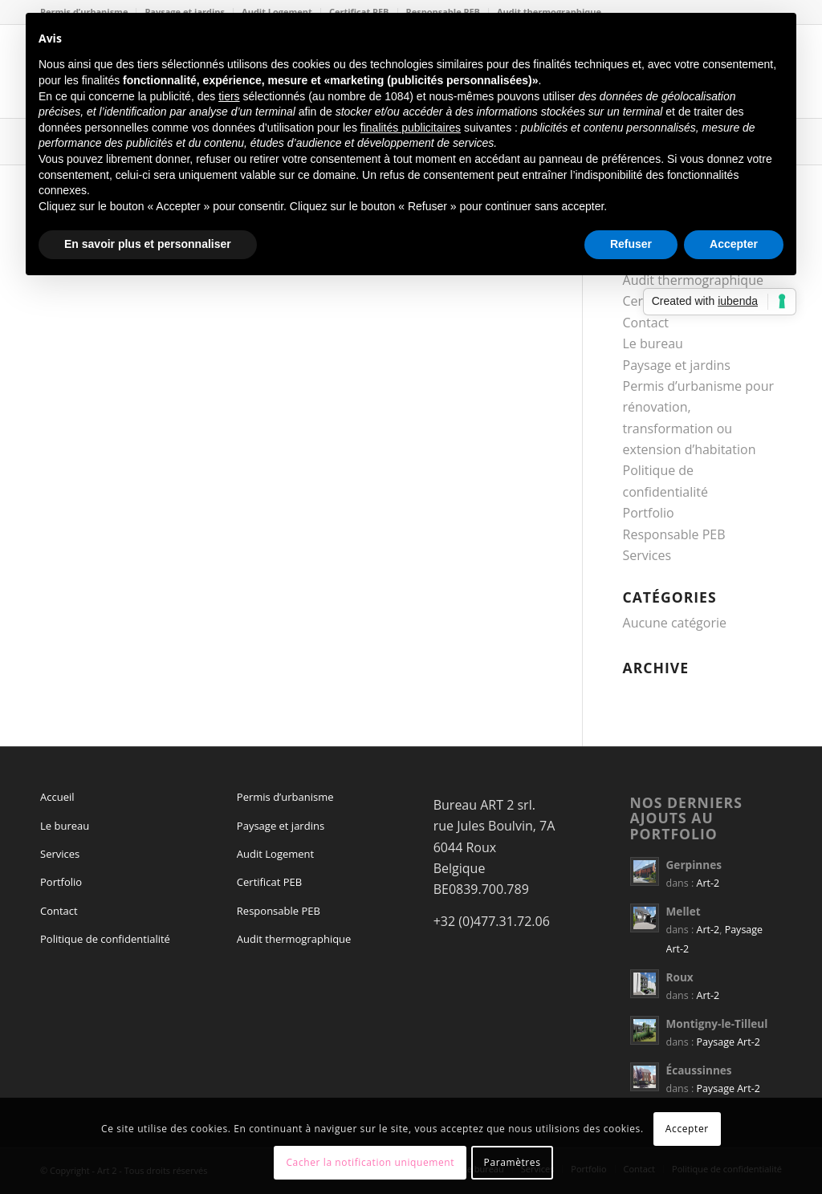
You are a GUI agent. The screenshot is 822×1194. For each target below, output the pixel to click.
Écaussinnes (699, 1070)
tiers (228, 96)
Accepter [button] (734, 244)
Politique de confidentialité (105, 939)
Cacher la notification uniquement (370, 1162)
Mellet (683, 911)
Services (647, 555)
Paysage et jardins (676, 365)
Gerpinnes (694, 864)
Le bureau (653, 343)
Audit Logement (275, 854)
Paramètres (512, 1162)
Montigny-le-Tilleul (717, 1023)
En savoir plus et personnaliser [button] (147, 244)
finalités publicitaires (410, 127)
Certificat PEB (269, 882)
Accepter (687, 1128)
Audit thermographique (294, 939)
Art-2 (708, 883)
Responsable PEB (674, 534)
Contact (646, 322)
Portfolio (648, 513)
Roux (680, 977)
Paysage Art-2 (728, 1042)
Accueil (57, 797)
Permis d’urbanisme (285, 797)
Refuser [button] (631, 244)
